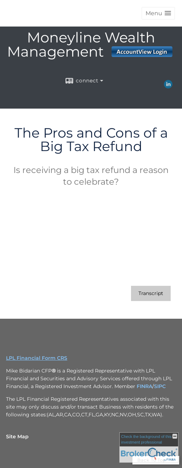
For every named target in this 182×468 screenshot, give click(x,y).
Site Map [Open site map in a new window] (17, 436)
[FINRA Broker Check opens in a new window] (148, 447)
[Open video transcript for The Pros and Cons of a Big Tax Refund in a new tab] (151, 293)
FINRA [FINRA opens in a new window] (144, 386)
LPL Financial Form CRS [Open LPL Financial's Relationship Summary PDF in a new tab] (36, 358)
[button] (158, 13)
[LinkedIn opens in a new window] (168, 86)
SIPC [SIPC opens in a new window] (160, 386)
